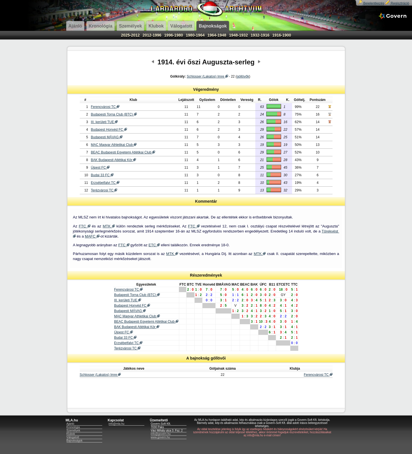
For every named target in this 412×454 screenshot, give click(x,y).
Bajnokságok (75, 440)
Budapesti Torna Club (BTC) (114, 114)
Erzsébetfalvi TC (105, 183)
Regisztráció (397, 3)
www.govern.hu (160, 437)
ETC (154, 245)
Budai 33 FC (102, 175)
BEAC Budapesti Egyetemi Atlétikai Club (123, 152)
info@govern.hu (161, 433)
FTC (84, 226)
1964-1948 (217, 35)
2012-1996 (152, 35)
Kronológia (73, 427)
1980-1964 (195, 35)
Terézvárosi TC (104, 190)
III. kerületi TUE (104, 122)
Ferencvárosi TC (105, 107)
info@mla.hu (116, 423)
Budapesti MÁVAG (107, 137)
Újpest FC (100, 168)
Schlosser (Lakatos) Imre (207, 76)
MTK (109, 226)
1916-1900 (281, 35)
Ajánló (70, 423)
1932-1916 (260, 35)
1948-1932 (238, 35)
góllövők (243, 76)
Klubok (71, 433)
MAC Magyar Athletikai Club (114, 145)
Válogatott (73, 437)
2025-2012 (130, 35)
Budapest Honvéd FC (109, 130)
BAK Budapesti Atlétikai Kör (113, 160)
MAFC (92, 236)
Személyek (73, 430)
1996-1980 (173, 35)
